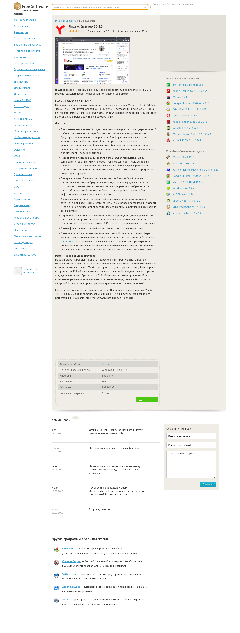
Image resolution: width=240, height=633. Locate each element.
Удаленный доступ (24, 223)
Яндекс (106, 364)
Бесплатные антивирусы (27, 44)
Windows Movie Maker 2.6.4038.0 (191, 134)
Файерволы (20, 230)
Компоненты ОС (23, 118)
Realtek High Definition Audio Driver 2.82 (195, 169)
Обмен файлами (23, 143)
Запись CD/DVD (22, 100)
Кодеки (18, 112)
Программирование (25, 168)
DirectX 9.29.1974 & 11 (186, 128)
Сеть (16, 186)
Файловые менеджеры (27, 236)
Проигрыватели (23, 174)
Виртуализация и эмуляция (29, 69)
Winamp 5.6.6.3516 (183, 157)
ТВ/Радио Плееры (24, 211)
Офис (17, 156)
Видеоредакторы (24, 63)
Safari (66, 599)
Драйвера (20, 94)
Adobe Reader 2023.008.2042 (189, 121)
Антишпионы (21, 26)
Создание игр (22, 205)
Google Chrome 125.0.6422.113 (190, 103)
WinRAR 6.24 (179, 97)
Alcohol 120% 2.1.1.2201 (186, 140)
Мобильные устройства (27, 137)
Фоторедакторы (23, 242)
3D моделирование (25, 20)
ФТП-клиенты (21, 248)
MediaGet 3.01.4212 (184, 163)
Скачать (148, 399)
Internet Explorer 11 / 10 (186, 213)
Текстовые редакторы (26, 217)
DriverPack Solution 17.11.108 (189, 109)
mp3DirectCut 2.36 (183, 194)
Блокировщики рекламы (27, 50)
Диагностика (21, 81)
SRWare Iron (69, 574)
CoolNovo (68, 548)
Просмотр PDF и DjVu (26, 180)
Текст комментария (191, 464)
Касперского (68, 241)
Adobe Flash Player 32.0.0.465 (190, 91)
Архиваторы (21, 32)
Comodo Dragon (71, 561)
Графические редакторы (28, 75)
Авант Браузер (71, 586)
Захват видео (21, 106)
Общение (19, 149)
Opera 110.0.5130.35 (184, 115)
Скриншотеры (22, 199)
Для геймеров (22, 88)
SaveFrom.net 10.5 (183, 188)
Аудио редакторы (24, 38)
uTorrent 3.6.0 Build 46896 (187, 84)
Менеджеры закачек (26, 131)
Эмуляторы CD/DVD (25, 254)
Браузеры (20, 57)
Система (18, 193)
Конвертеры (21, 125)
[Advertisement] (102, 329)
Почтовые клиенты (24, 162)
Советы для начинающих (30, 270)
